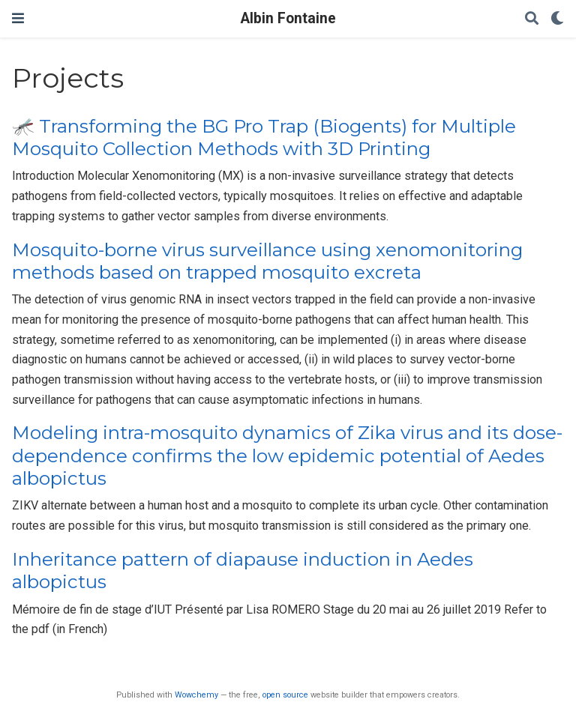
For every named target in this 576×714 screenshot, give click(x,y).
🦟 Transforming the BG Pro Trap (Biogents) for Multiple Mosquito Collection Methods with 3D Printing (264, 137)
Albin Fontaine (288, 18)
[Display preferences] (557, 19)
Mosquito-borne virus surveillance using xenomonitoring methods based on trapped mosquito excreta (267, 261)
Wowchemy (196, 695)
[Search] (531, 19)
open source (285, 695)
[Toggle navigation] (18, 18)
